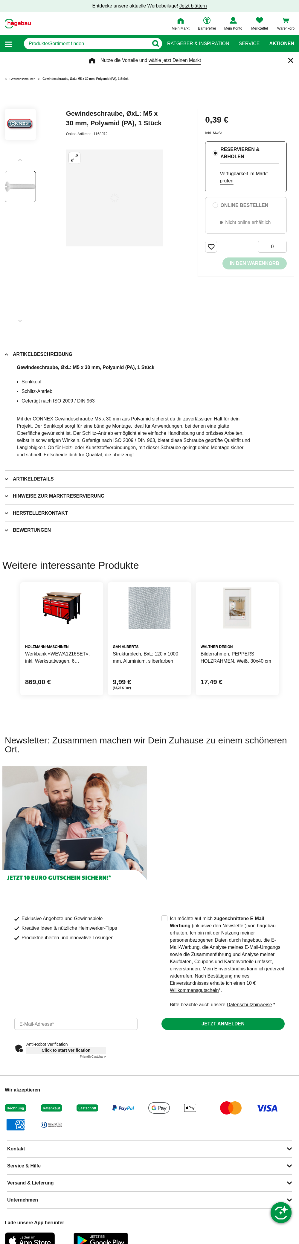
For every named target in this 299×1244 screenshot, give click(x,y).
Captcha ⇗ (93, 1056)
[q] (86, 43)
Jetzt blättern (193, 5)
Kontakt (16, 1148)
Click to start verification (66, 1050)
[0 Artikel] (272, 246)
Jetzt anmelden (223, 1023)
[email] (76, 1024)
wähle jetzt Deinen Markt (175, 60)
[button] (8, 44)
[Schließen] (290, 60)
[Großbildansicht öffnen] (114, 198)
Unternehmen (22, 1199)
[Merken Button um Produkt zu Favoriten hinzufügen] (211, 247)
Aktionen (281, 43)
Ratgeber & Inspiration (198, 43)
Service (249, 43)
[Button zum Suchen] (155, 43)
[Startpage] (18, 23)
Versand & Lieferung (30, 1182)
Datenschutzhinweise (249, 1004)
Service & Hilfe (24, 1165)
